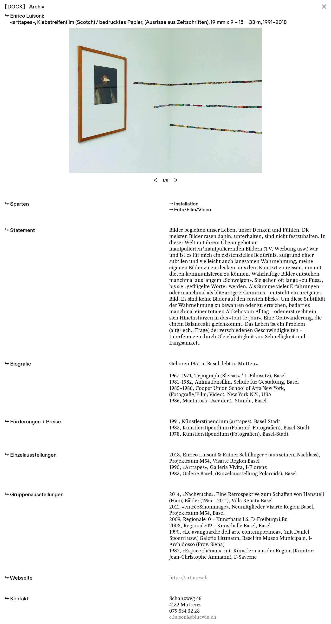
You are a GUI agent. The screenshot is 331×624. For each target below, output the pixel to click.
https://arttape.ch (189, 583)
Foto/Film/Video (194, 214)
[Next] (176, 185)
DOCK (15, 6)
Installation (187, 208)
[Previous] (155, 185)
